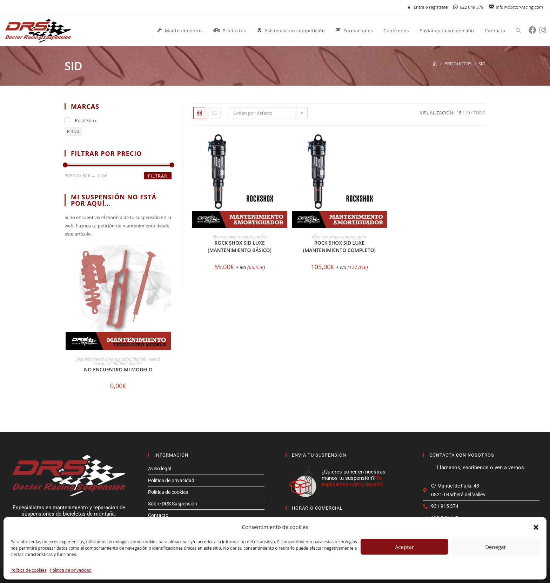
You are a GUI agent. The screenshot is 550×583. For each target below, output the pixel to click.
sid (481, 63)
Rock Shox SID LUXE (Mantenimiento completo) (339, 246)
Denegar (495, 546)
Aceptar (404, 546)
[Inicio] (435, 63)
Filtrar (73, 131)
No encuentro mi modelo (118, 369)
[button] (535, 527)
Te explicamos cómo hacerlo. (353, 481)
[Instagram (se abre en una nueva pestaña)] (544, 30)
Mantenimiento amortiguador (240, 237)
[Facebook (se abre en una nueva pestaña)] (534, 30)
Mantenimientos (127, 363)
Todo (479, 113)
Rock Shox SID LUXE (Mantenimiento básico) (239, 246)
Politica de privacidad (71, 570)
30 (467, 113)
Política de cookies (29, 570)
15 (459, 113)
